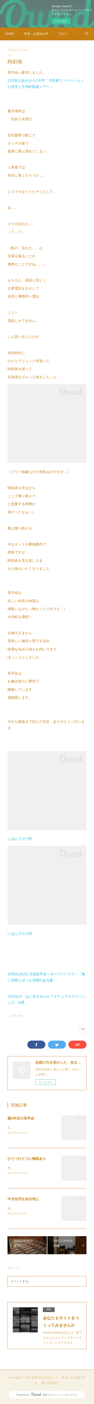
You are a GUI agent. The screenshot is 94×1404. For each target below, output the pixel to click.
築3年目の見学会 (21, 1118)
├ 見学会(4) (15, 1015)
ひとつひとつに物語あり (27, 1159)
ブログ (62, 34)
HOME (9, 34)
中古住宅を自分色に (23, 1199)
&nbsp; (12, 1128)
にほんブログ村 (20, 839)
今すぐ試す (61, 21)
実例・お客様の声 (36, 34)
